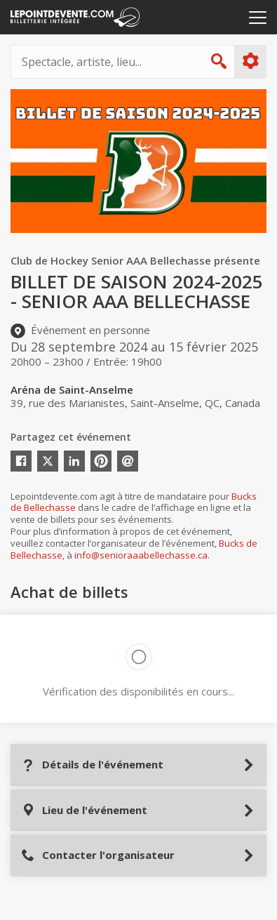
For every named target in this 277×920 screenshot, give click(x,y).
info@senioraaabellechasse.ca (141, 555)
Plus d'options (250, 61)
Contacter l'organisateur (98, 855)
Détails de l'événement (92, 764)
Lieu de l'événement (84, 810)
